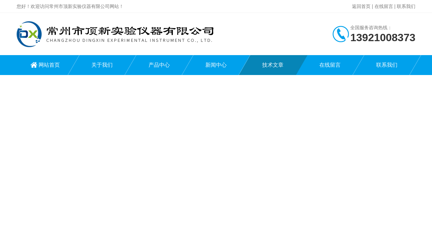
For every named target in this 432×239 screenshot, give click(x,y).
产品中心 (159, 65)
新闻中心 (216, 65)
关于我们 (102, 65)
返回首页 (361, 6)
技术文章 (272, 65)
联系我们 (406, 6)
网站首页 (49, 65)
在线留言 (384, 6)
